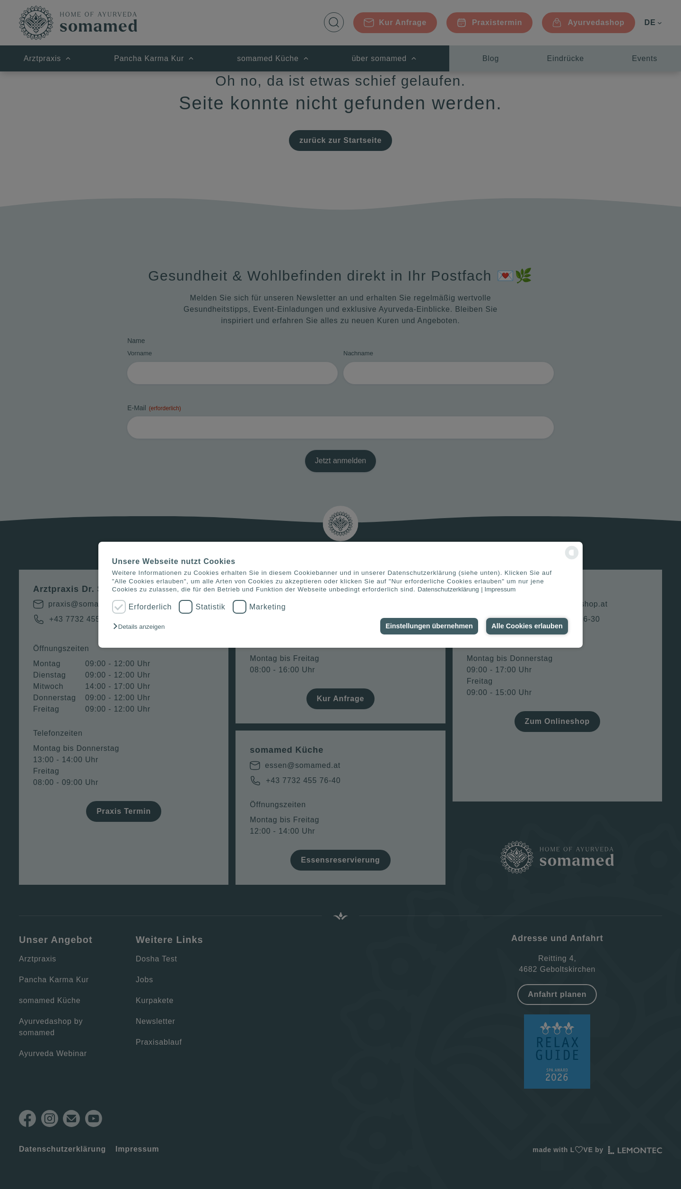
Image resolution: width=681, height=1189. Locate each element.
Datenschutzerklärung (448, 589)
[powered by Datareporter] (571, 552)
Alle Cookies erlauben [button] (526, 626)
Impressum (499, 589)
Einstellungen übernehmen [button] (429, 626)
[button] (141, 626)
